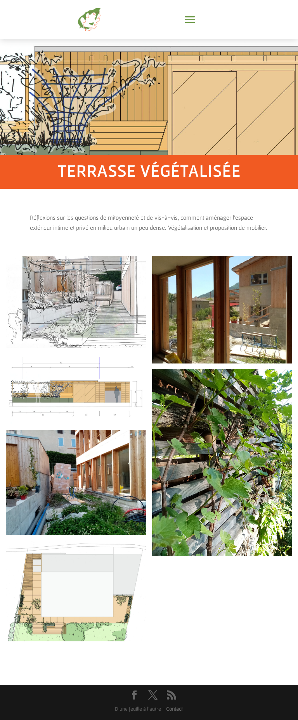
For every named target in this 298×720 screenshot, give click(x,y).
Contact (174, 709)
